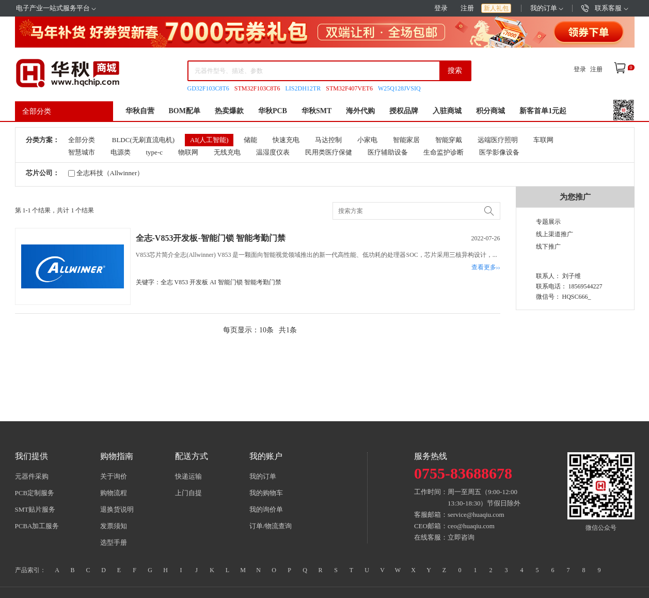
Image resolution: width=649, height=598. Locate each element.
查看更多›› (485, 267)
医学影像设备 (499, 152)
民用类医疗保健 (328, 152)
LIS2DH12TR (303, 88)
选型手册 (113, 542)
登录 (441, 8)
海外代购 (360, 111)
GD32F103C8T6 (208, 88)
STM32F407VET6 (349, 88)
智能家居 (406, 140)
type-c (154, 152)
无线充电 (227, 152)
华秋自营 (139, 111)
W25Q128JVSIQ (399, 88)
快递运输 (188, 476)
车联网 (543, 140)
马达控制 (328, 140)
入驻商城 (447, 111)
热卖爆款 (229, 111)
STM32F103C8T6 (257, 88)
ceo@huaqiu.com (471, 526)
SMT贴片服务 (35, 509)
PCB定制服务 (35, 493)
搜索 (455, 70)
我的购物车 (266, 493)
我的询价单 (266, 509)
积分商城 (490, 111)
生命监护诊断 (443, 152)
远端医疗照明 (498, 140)
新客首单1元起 (542, 111)
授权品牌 (403, 111)
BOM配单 (184, 111)
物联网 (188, 152)
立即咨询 (461, 537)
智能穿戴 (448, 140)
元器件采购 (32, 476)
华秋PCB (272, 111)
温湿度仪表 (273, 152)
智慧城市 (81, 152)
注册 (467, 8)
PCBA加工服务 (37, 526)
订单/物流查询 (270, 526)
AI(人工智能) (209, 140)
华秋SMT (316, 111)
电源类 (120, 152)
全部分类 (36, 111)
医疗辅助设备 (388, 152)
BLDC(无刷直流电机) (143, 140)
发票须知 (113, 526)
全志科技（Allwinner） (106, 173)
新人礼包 (496, 8)
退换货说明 (117, 509)
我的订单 (546, 8)
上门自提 (188, 493)
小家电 (367, 140)
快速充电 (286, 140)
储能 (250, 140)
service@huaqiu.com (476, 514)
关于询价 (113, 476)
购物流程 (113, 493)
